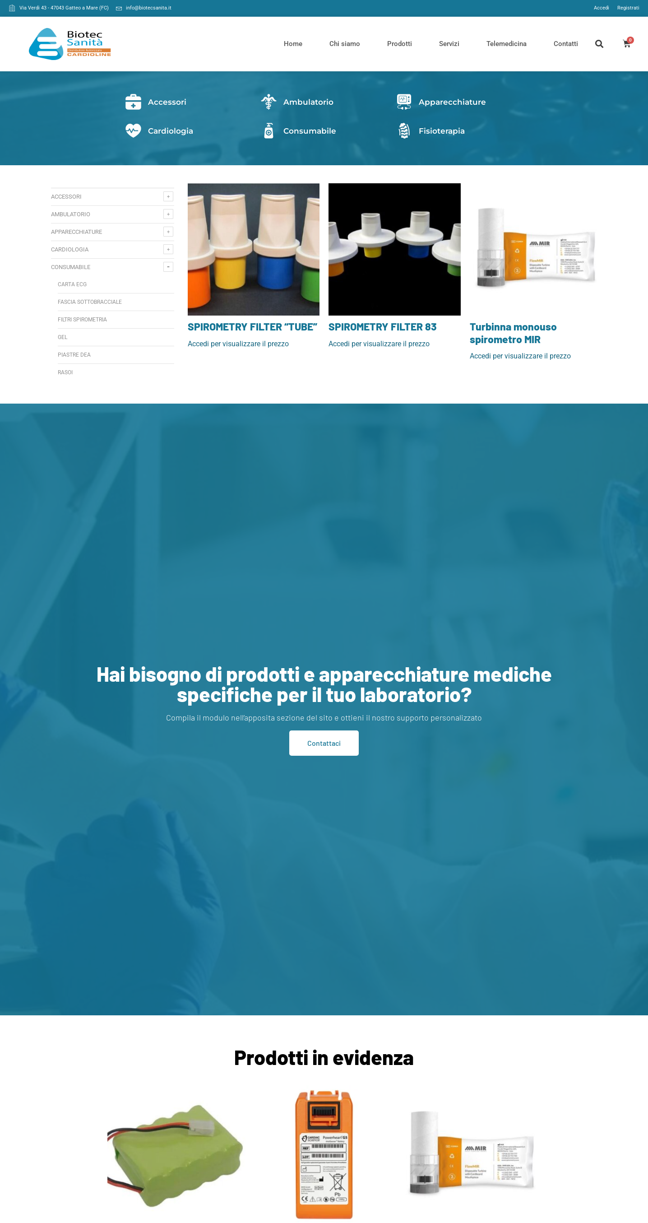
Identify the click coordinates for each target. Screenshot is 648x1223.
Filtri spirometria (82, 319)
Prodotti (399, 44)
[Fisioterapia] (404, 131)
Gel (62, 337)
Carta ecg (72, 284)
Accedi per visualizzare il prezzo (238, 343)
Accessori (167, 102)
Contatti (566, 44)
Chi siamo (344, 44)
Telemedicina (506, 44)
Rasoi (65, 372)
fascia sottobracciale (90, 302)
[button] (599, 44)
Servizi (449, 44)
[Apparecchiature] (404, 102)
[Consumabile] (269, 131)
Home (293, 44)
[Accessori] (133, 102)
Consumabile (309, 130)
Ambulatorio (308, 102)
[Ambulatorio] (269, 102)
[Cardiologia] (133, 131)
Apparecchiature (452, 102)
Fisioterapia (442, 130)
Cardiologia (170, 130)
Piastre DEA (74, 355)
